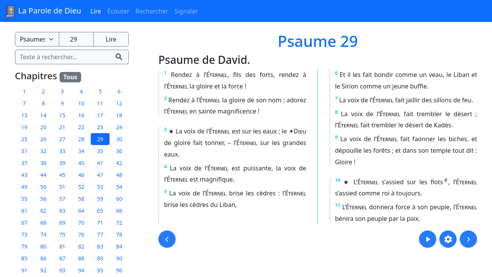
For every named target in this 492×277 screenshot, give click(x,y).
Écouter (118, 11)
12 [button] (119, 103)
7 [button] (24, 103)
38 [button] (43, 163)
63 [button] (62, 210)
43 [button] (24, 175)
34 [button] (81, 151)
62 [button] (43, 210)
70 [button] (81, 222)
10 (337, 180)
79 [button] (24, 246)
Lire (95, 11)
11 (337, 205)
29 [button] (100, 139)
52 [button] (81, 186)
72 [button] (119, 222)
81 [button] (62, 246)
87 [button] (62, 258)
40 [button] (81, 163)
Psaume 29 (318, 41)
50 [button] (43, 186)
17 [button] (100, 115)
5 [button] (100, 91)
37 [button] (24, 163)
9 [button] (62, 103)
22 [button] (81, 127)
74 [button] (43, 234)
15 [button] (62, 115)
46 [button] (81, 175)
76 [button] (81, 234)
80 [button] (43, 246)
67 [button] (24, 222)
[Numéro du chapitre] (76, 39)
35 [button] (100, 151)
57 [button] (62, 198)
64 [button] (81, 210)
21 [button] (62, 127)
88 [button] (81, 258)
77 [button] (100, 234)
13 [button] (24, 115)
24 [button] (119, 127)
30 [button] (119, 139)
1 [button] (24, 91)
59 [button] (100, 198)
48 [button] (119, 175)
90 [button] (119, 258)
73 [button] (24, 234)
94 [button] (81, 270)
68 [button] (43, 222)
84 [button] (119, 246)
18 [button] (119, 115)
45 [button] (62, 175)
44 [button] (43, 175)
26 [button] (43, 139)
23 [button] (100, 127)
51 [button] (62, 186)
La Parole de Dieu (43, 11)
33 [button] (62, 151)
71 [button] (100, 222)
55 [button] (24, 198)
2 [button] (43, 91)
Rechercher (152, 11)
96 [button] (119, 270)
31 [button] (24, 151)
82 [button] (81, 246)
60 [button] (119, 198)
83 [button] (100, 246)
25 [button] (24, 139)
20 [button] (43, 127)
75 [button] (62, 234)
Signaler (186, 11)
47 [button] (100, 175)
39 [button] (62, 163)
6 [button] (119, 91)
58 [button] (81, 198)
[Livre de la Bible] (37, 39)
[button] (167, 239)
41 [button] (100, 163)
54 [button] (119, 186)
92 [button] (43, 270)
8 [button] (43, 103)
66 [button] (119, 210)
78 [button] (119, 234)
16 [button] (81, 115)
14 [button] (43, 115)
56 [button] (43, 198)
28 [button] (81, 139)
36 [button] (119, 151)
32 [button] (43, 151)
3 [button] (62, 91)
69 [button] (62, 222)
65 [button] (100, 210)
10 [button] (81, 103)
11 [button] (100, 103)
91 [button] (24, 270)
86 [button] (43, 258)
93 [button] (62, 270)
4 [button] (81, 91)
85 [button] (24, 258)
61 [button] (24, 210)
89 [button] (100, 258)
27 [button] (62, 139)
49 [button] (24, 186)
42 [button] (119, 163)
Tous (70, 77)
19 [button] (24, 127)
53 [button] (100, 186)
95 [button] (100, 270)
